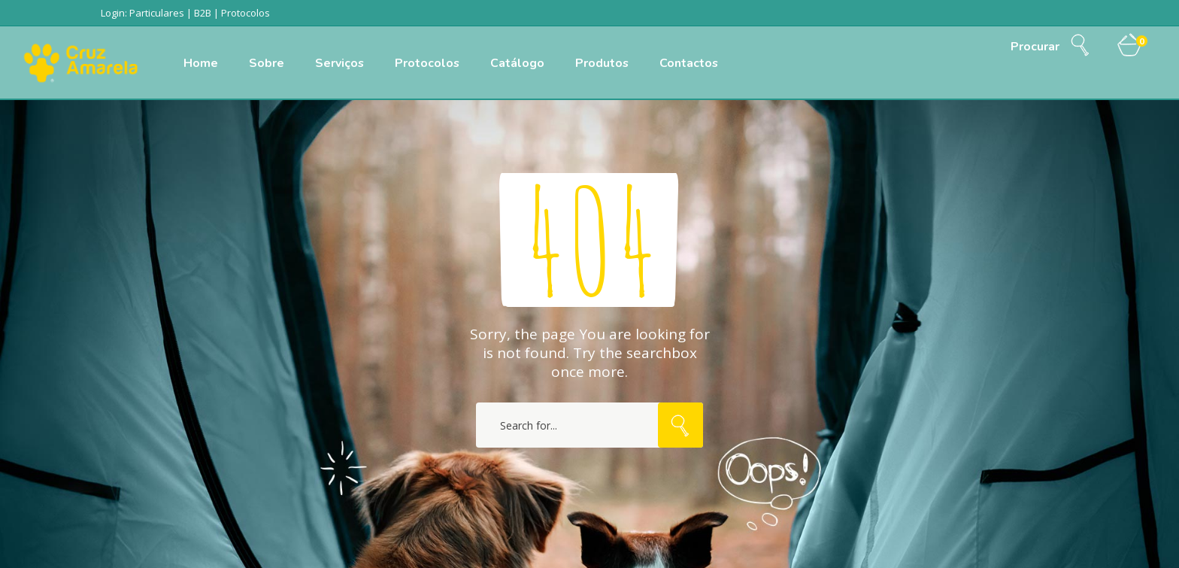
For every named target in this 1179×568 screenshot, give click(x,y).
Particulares (156, 13)
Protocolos (245, 13)
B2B (202, 13)
